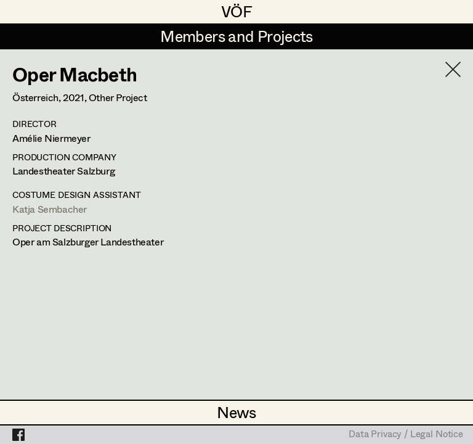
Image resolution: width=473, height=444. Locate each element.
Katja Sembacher (49, 208)
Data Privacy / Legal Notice (406, 435)
